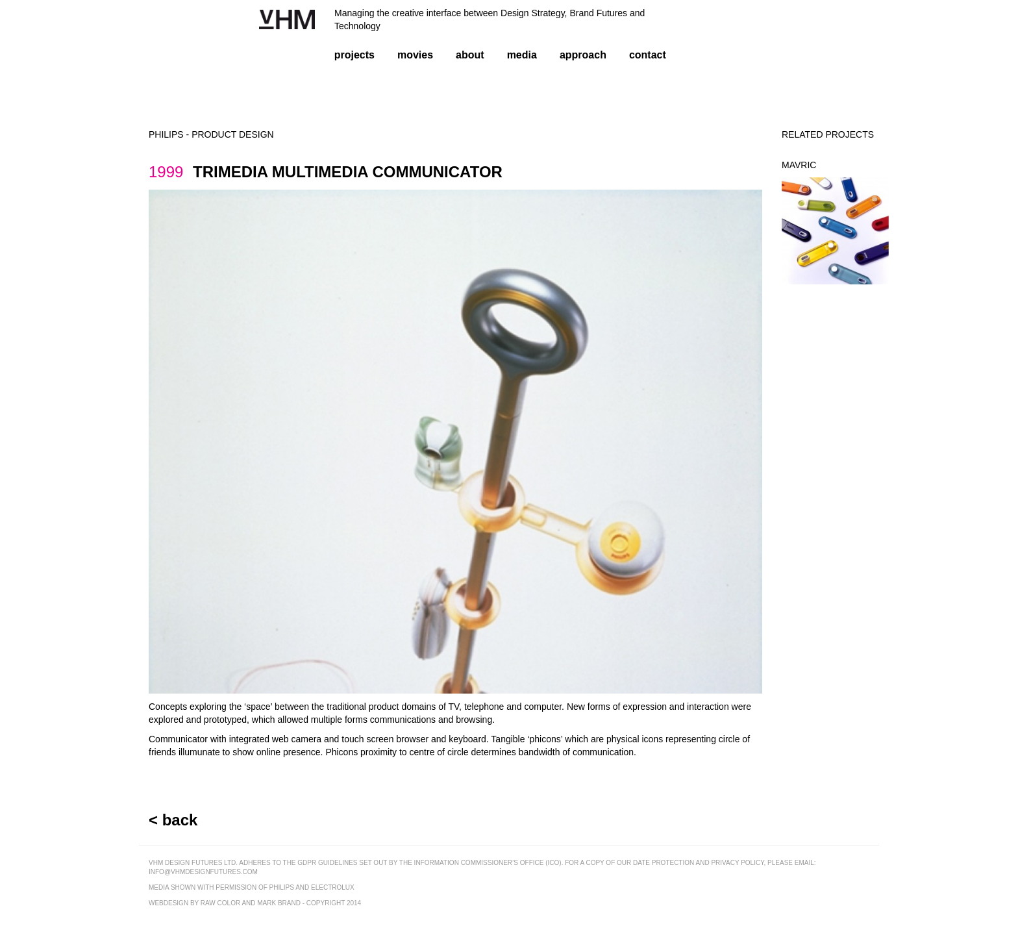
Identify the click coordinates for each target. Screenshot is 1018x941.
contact (647, 54)
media (522, 54)
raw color (220, 903)
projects (354, 54)
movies (415, 54)
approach (583, 54)
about (470, 54)
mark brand (279, 903)
